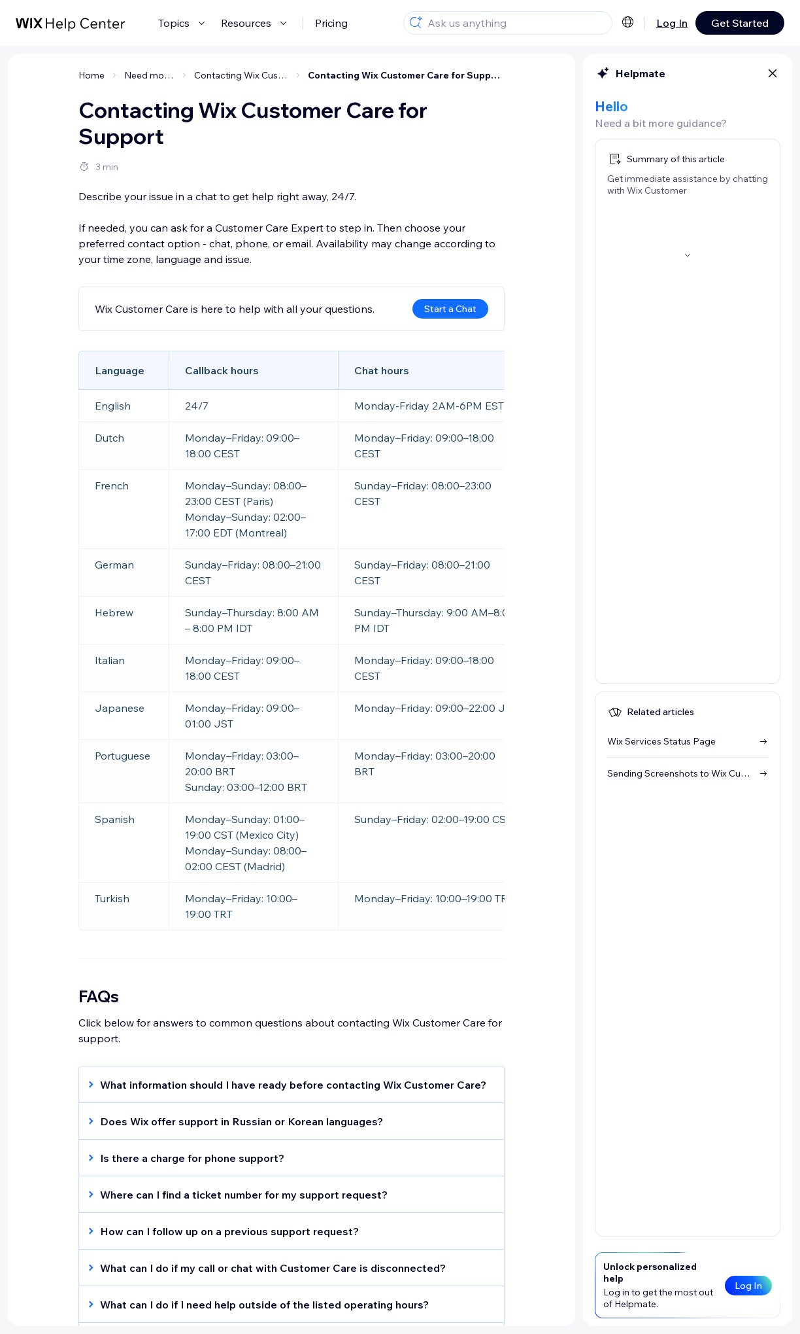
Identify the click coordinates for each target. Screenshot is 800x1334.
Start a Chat (450, 309)
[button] (285, 1085)
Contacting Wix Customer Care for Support (406, 75)
